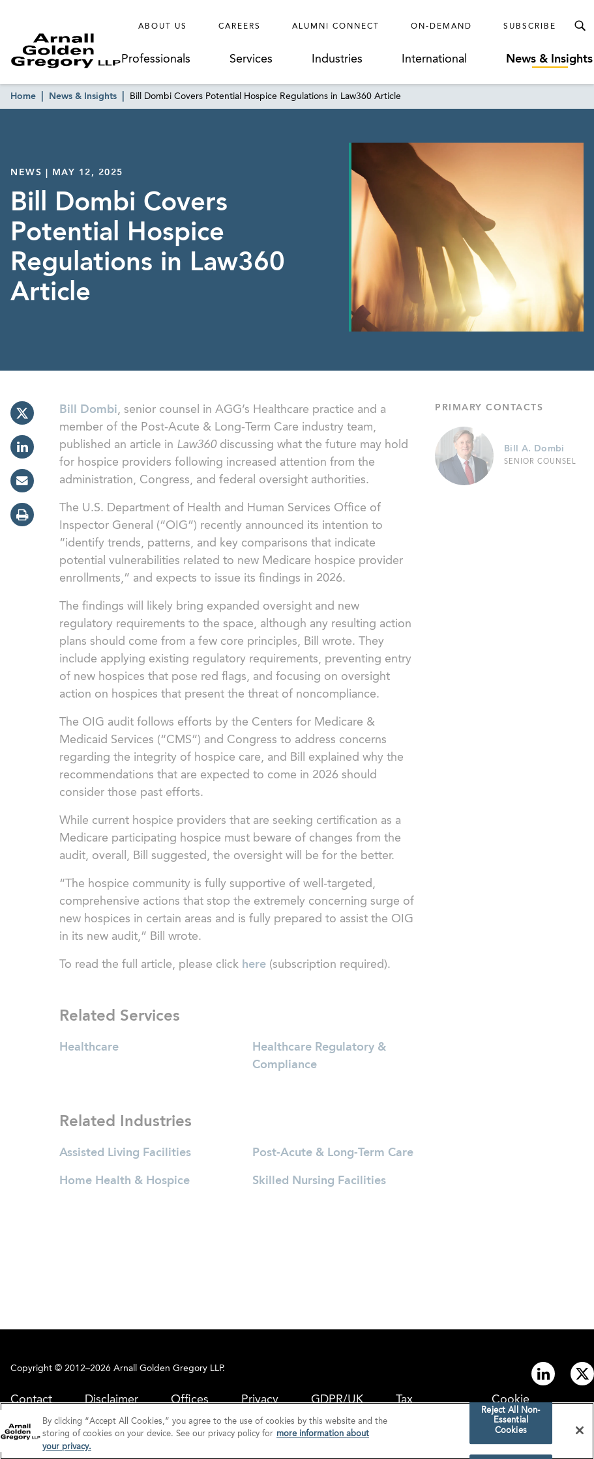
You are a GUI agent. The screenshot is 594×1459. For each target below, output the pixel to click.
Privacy (259, 1400)
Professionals (155, 59)
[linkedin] (22, 447)
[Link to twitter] (582, 1373)
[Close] (579, 1433)
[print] (22, 514)
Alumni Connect (335, 27)
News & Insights (549, 59)
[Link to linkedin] (543, 1373)
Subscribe (529, 27)
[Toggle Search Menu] (580, 26)
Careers (239, 27)
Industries (337, 59)
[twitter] (22, 413)
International (434, 59)
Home (23, 96)
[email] (22, 480)
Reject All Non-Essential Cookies (510, 1423)
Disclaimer (111, 1400)
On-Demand (441, 27)
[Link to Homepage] (65, 50)
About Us (162, 27)
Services (251, 59)
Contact (31, 1400)
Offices (190, 1400)
